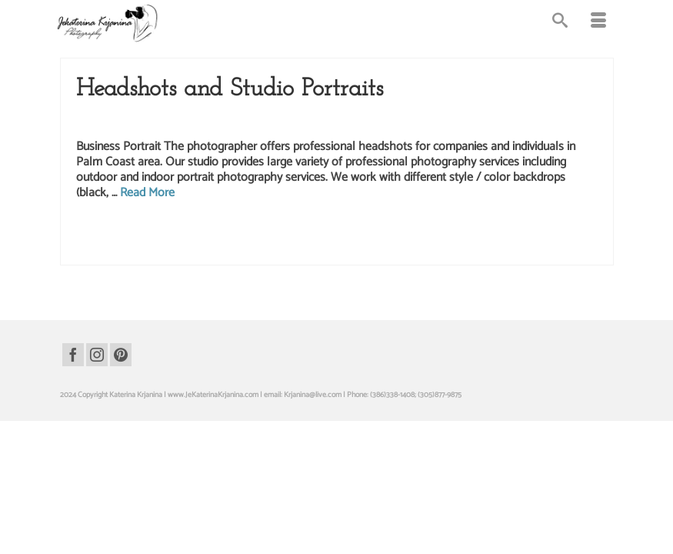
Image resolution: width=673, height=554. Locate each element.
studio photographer (376, 251)
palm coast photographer (428, 235)
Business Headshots (160, 121)
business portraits (163, 235)
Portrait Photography (369, 121)
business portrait (109, 235)
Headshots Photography (285, 121)
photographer (568, 235)
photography (95, 251)
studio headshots (316, 251)
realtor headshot (207, 251)
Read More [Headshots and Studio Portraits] (147, 194)
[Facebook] (73, 354)
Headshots (219, 121)
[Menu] (598, 23)
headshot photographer (260, 235)
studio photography (439, 251)
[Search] (560, 23)
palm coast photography (507, 235)
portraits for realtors (148, 251)
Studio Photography (446, 121)
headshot (207, 235)
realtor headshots (261, 251)
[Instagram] (97, 354)
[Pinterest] (121, 354)
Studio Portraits (514, 121)
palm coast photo (360, 235)
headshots (315, 235)
